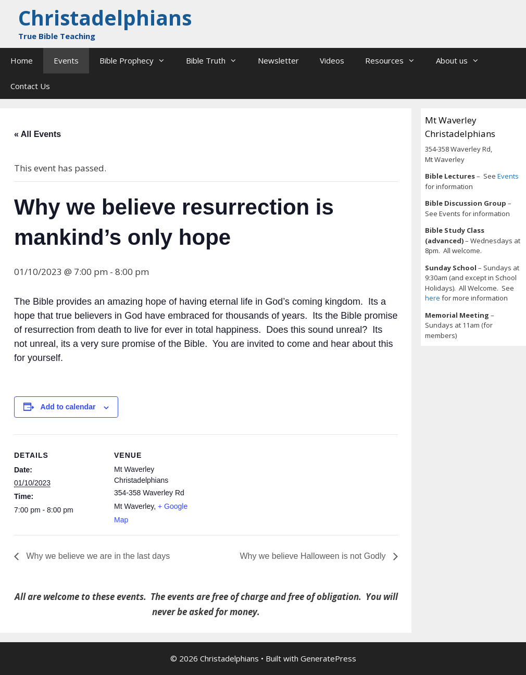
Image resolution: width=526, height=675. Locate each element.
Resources (395, 60)
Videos (332, 60)
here (433, 298)
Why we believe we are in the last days (97, 556)
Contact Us (30, 86)
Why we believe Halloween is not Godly (314, 556)
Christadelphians (105, 17)
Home (21, 60)
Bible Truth (216, 60)
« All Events (37, 134)
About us (463, 60)
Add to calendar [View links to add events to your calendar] (68, 407)
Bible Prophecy (137, 60)
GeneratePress (328, 658)
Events (66, 60)
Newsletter (278, 60)
